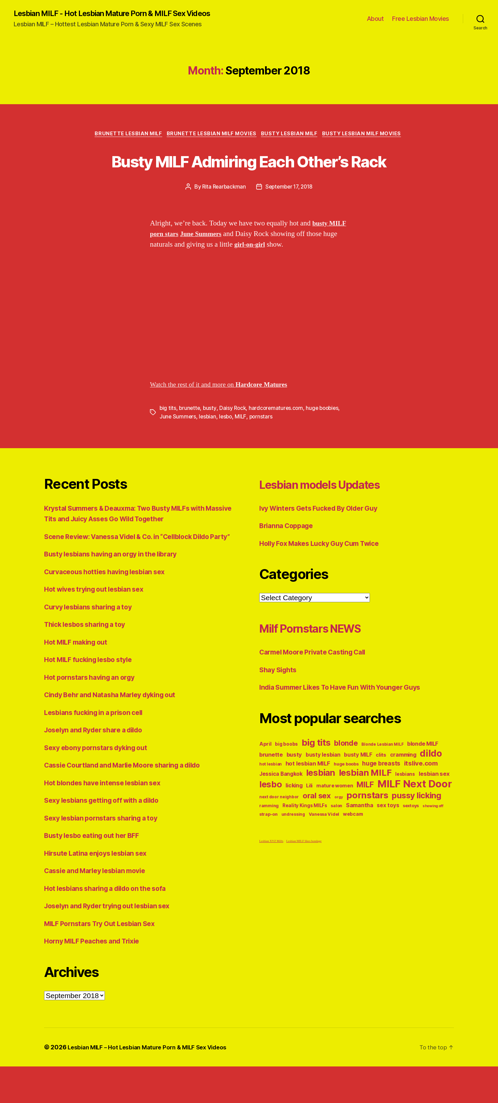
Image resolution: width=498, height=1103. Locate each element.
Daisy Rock (234, 434)
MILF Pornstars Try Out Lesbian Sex (105, 960)
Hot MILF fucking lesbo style (92, 696)
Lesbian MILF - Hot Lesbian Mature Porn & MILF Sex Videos (124, 14)
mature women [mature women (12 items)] (334, 811)
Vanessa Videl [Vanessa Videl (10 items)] (324, 840)
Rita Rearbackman (222, 213)
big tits (168, 434)
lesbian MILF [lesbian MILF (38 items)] (365, 798)
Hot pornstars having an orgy (93, 713)
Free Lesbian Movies (420, 19)
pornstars (263, 442)
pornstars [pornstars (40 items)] (367, 821)
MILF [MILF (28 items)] (365, 810)
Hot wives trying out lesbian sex (98, 626)
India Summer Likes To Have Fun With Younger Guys (348, 713)
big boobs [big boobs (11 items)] (286, 770)
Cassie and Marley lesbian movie (100, 907)
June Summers (178, 442)
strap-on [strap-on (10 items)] (268, 840)
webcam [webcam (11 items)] (353, 840)
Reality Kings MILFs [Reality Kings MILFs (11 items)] (304, 831)
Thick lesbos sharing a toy (89, 661)
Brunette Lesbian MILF (123, 135)
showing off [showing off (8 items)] (433, 832)
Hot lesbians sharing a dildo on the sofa (111, 925)
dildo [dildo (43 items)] (431, 779)
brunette (190, 434)
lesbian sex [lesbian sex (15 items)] (434, 799)
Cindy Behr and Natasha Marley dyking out (116, 731)
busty (211, 434)
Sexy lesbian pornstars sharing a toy (106, 854)
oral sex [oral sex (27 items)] (317, 821)
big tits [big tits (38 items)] (316, 768)
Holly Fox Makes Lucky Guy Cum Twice (325, 569)
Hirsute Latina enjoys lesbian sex (100, 889)
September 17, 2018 (289, 213)
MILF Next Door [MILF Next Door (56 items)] (414, 810)
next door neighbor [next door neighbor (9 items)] (279, 823)
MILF (243, 442)
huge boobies (326, 434)
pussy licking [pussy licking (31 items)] (416, 821)
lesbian (208, 442)
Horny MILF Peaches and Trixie (96, 978)
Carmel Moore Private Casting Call (318, 678)
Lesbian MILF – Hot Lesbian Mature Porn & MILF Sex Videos (153, 1083)
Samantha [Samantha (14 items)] (359, 831)
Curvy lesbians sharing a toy (92, 643)
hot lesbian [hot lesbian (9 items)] (270, 790)
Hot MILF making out (79, 678)
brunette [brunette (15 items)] (271, 780)
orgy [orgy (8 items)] (338, 823)
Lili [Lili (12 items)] (309, 811)
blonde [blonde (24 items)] (346, 769)
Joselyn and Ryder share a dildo (98, 766)
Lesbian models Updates (335, 509)
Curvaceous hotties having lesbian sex (110, 608)
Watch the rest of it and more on (225, 411)
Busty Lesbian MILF (292, 135)
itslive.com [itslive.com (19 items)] (421, 789)
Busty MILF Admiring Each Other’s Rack (249, 173)
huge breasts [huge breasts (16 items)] (381, 789)
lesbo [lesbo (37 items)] (270, 810)
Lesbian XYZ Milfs (271, 867)
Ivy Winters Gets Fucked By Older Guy (324, 534)
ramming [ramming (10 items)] (269, 831)
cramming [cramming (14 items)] (403, 780)
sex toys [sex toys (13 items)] (388, 831)
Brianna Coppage (288, 551)
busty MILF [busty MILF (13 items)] (358, 780)
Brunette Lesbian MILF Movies (210, 135)
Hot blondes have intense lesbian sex (107, 819)
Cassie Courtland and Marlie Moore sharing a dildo (131, 802)
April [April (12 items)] (265, 770)
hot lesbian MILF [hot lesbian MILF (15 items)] (308, 789)
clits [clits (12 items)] (381, 781)
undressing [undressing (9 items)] (293, 840)
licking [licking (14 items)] (294, 811)
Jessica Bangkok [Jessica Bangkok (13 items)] (281, 800)
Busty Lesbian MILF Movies (368, 135)
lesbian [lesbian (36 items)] (320, 799)
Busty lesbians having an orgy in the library (117, 591)
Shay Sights (279, 695)
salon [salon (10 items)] (336, 831)
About (375, 19)
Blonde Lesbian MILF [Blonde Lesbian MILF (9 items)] (382, 770)
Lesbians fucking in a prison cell (98, 749)
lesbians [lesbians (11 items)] (405, 800)
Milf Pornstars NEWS (323, 653)
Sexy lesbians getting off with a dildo (107, 837)
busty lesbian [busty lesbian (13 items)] (323, 780)
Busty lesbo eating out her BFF (96, 872)
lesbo (227, 442)
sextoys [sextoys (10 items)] (411, 831)
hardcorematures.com (279, 434)
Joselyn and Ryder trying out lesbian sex (113, 942)
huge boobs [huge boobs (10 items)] (346, 789)
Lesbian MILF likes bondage (303, 867)
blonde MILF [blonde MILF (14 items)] (422, 770)
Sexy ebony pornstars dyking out (100, 784)
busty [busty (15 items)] (294, 780)
